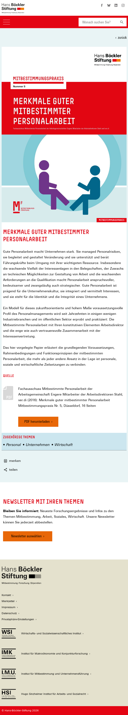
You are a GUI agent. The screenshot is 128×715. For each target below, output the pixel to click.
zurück (122, 37)
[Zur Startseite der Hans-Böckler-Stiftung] (13, 11)
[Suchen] (122, 22)
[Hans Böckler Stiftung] (22, 583)
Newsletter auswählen (26, 536)
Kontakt (6, 595)
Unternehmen (37, 445)
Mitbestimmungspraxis (111, 220)
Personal (13, 445)
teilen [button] (10, 470)
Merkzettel (8, 601)
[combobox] (98, 22)
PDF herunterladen (37, 421)
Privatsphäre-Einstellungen (18, 619)
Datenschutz (9, 613)
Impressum (8, 607)
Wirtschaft (63, 445)
